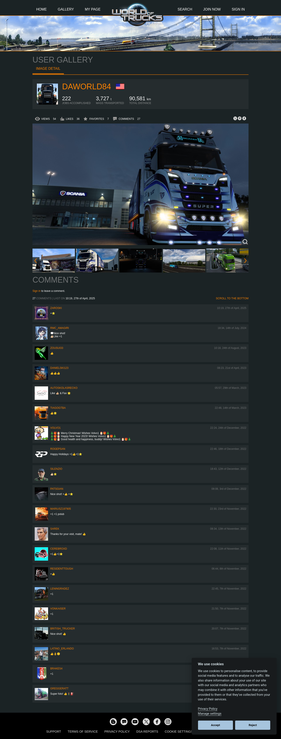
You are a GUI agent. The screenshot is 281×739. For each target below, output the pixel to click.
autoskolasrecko (63, 387)
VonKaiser (58, 608)
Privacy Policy (117, 731)
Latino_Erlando (62, 648)
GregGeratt (59, 688)
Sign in (36, 290)
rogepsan (57, 448)
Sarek (54, 528)
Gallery (66, 9)
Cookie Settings (179, 731)
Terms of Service (83, 731)
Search (185, 9)
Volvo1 (55, 427)
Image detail (48, 68)
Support (53, 731)
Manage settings (210, 714)
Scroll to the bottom (232, 298)
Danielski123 (59, 368)
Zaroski (56, 308)
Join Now (212, 9)
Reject (253, 725)
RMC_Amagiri (59, 328)
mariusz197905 (60, 508)
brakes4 (56, 668)
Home (41, 9)
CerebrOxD (58, 548)
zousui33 (56, 348)
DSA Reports (147, 731)
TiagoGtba (58, 407)
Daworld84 (86, 86)
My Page (93, 9)
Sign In (238, 9)
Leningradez (59, 588)
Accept (215, 725)
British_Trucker (62, 628)
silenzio (56, 468)
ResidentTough (61, 568)
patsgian (56, 488)
